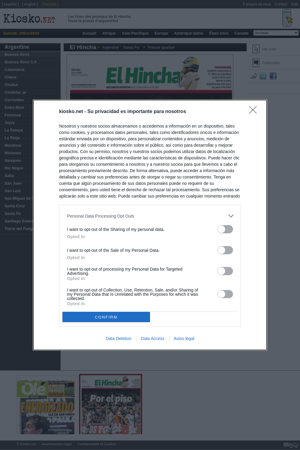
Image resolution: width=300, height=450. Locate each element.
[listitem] (150, 216)
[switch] (225, 229)
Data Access (153, 338)
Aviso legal (184, 338)
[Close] (255, 112)
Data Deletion (119, 338)
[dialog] (150, 225)
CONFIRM (106, 317)
